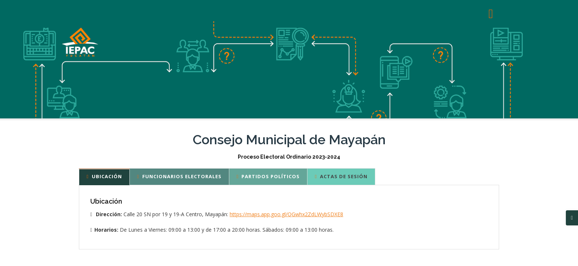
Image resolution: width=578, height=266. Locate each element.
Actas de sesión (341, 176)
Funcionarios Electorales (179, 176)
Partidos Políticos (268, 176)
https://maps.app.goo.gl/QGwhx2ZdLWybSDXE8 (286, 214)
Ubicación (104, 176)
